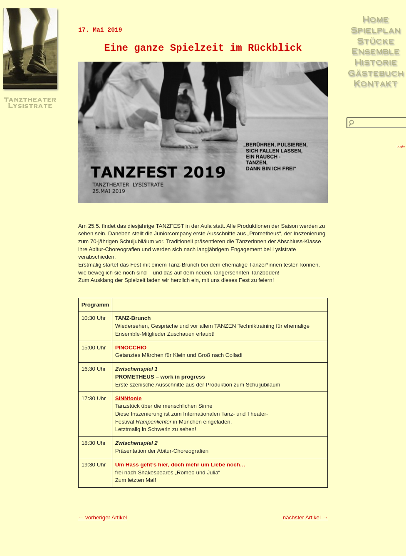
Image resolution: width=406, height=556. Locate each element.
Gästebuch (376, 72)
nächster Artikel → (305, 517)
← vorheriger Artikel (102, 517)
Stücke (375, 40)
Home (375, 18)
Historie (375, 61)
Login (400, 146)
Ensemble (376, 50)
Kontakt (376, 82)
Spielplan (376, 29)
